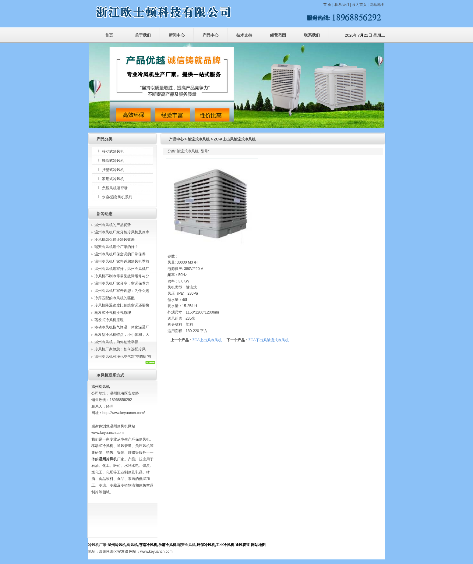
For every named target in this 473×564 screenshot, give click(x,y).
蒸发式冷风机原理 (109, 320)
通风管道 (242, 545)
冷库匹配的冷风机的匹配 (114, 298)
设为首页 (359, 4)
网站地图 (377, 4)
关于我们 (143, 35)
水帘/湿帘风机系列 (117, 197)
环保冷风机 (206, 545)
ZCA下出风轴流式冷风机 (269, 340)
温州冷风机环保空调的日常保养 (120, 254)
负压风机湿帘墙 (115, 188)
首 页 (328, 4)
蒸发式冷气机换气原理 (112, 312)
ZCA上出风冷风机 (207, 340)
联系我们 (341, 4)
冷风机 (132, 545)
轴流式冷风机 (113, 160)
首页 (109, 35)
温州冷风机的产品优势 (112, 225)
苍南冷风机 (148, 545)
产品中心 (210, 35)
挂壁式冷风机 (113, 170)
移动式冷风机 (113, 151)
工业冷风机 (225, 545)
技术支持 (244, 35)
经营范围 (278, 35)
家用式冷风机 (113, 179)
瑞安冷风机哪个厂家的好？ (116, 247)
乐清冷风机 (167, 545)
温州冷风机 (117, 545)
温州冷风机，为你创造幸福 (116, 342)
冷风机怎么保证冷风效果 (114, 239)
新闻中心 (177, 35)
